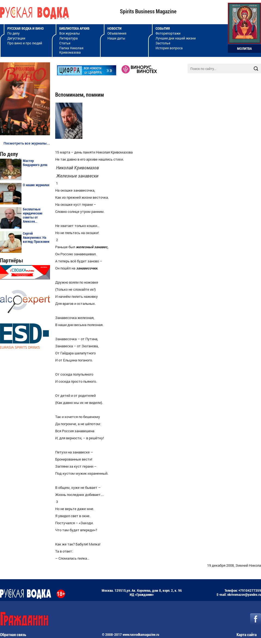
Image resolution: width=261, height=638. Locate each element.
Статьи (64, 43)
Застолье (163, 43)
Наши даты (116, 38)
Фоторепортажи (168, 33)
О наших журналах (36, 185)
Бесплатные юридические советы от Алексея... (32, 215)
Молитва (244, 49)
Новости (114, 28)
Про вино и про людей (24, 43)
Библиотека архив (74, 28)
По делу (13, 33)
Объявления (116, 33)
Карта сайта (247, 634)
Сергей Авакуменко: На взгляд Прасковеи (36, 237)
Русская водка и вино (25, 28)
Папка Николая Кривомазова (71, 50)
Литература (68, 38)
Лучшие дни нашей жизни (176, 38)
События (163, 28)
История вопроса (169, 48)
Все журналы (69, 33)
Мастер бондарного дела (35, 163)
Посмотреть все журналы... (27, 143)
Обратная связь (13, 634)
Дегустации (16, 38)
